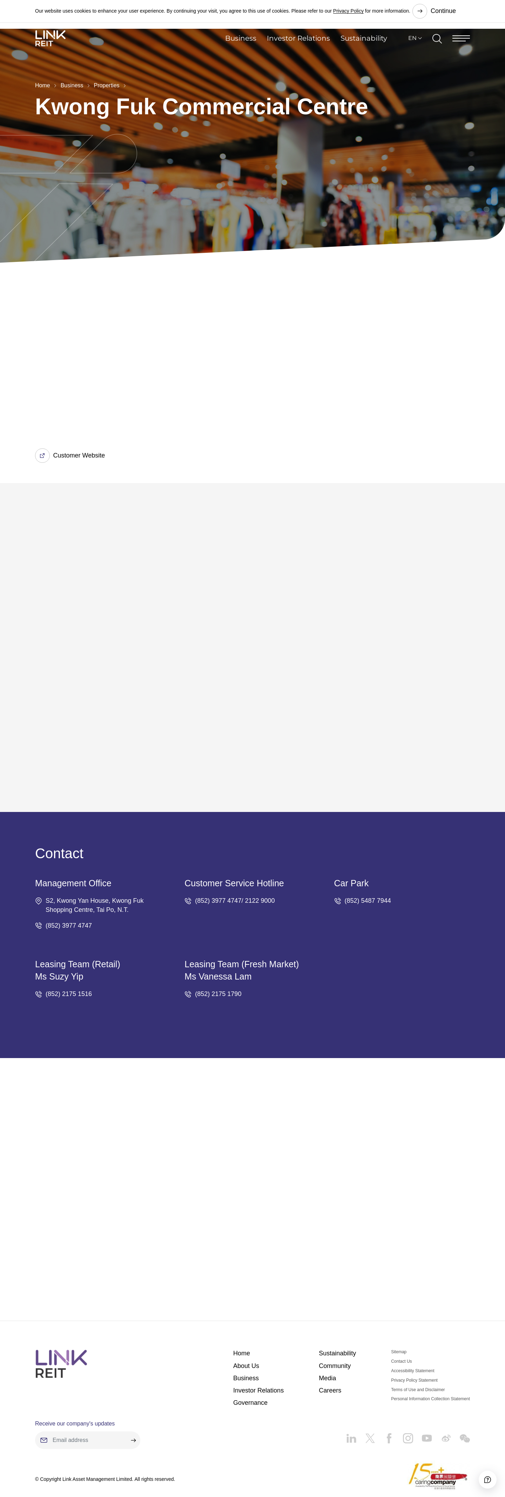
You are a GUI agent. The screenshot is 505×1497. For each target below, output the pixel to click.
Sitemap (398, 1323)
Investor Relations (298, 51)
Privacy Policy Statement (414, 1351)
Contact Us (401, 1332)
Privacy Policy (348, 10)
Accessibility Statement (412, 1341)
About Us (246, 1336)
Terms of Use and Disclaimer (418, 1360)
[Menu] (461, 51)
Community (335, 1336)
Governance (250, 1373)
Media (327, 1349)
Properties (107, 85)
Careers (330, 1361)
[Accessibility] (480, 1472)
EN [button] (412, 50)
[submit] (133, 1411)
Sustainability (364, 51)
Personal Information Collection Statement (430, 1370)
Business (240, 51)
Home (42, 85)
